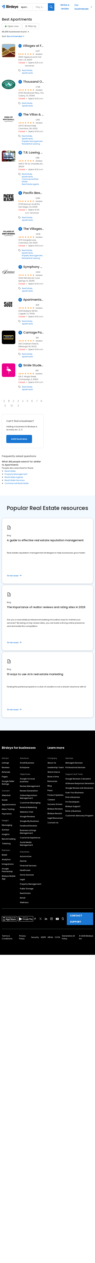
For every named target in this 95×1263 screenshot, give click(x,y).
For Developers (72, 801)
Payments (7, 813)
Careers (51, 799)
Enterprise (24, 767)
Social (4, 800)
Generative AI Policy (68, 937)
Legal (22, 879)
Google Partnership (7, 870)
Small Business (27, 763)
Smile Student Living (33, 365)
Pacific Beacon (33, 193)
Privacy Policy (22, 937)
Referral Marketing (28, 807)
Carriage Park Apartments (33, 332)
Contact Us (53, 822)
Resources (52, 781)
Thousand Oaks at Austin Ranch (33, 82)
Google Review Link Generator (79, 788)
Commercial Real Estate (30, 180)
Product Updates (55, 795)
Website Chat (26, 812)
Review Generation (29, 790)
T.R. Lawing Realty (33, 152)
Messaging (7, 825)
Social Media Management (26, 843)
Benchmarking (8, 839)
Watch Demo (54, 772)
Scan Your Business (74, 792)
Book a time (53, 776)
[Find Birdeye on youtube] (57, 918)
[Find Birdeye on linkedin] (46, 918)
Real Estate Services (15, 480)
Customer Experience (30, 837)
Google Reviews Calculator (78, 778)
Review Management (30, 786)
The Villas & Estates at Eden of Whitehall (33, 114)
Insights (6, 834)
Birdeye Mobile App (8, 877)
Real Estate (27, 70)
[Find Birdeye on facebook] (35, 918)
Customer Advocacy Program (79, 815)
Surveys (5, 829)
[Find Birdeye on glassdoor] (63, 918)
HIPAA (50, 937)
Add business (19, 439)
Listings (5, 763)
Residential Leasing (31, 144)
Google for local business (27, 780)
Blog (50, 786)
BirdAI (4, 855)
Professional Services (75, 767)
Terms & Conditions (7, 937)
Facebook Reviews (28, 825)
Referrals (6, 772)
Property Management (32, 141)
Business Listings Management (28, 831)
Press (50, 790)
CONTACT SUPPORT (76, 918)
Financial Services (28, 865)
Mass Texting (8, 809)
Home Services (27, 874)
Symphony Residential (33, 267)
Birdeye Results (55, 813)
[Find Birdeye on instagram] (51, 918)
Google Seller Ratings (8, 782)
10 (12, 405)
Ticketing (6, 843)
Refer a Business (73, 811)
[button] (18, 405)
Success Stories (55, 804)
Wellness (24, 902)
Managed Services (74, 763)
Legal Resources (55, 818)
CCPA (57, 937)
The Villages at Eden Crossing (33, 229)
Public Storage (26, 888)
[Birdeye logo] (10, 7)
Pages (5, 776)
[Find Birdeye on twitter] (40, 918)
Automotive (25, 856)
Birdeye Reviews (55, 809)
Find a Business (72, 797)
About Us (52, 763)
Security (35, 937)
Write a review (64, 6)
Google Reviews (27, 816)
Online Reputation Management (28, 796)
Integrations (8, 864)
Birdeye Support (72, 806)
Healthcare (25, 870)
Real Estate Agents (30, 184)
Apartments (27, 73)
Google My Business (29, 821)
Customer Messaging (30, 802)
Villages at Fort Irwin (33, 46)
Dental (23, 861)
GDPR (43, 937)
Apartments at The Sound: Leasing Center (33, 300)
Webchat (6, 795)
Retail (22, 898)
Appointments (9, 804)
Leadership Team (56, 767)
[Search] (51, 7)
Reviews (6, 767)
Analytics (6, 859)
